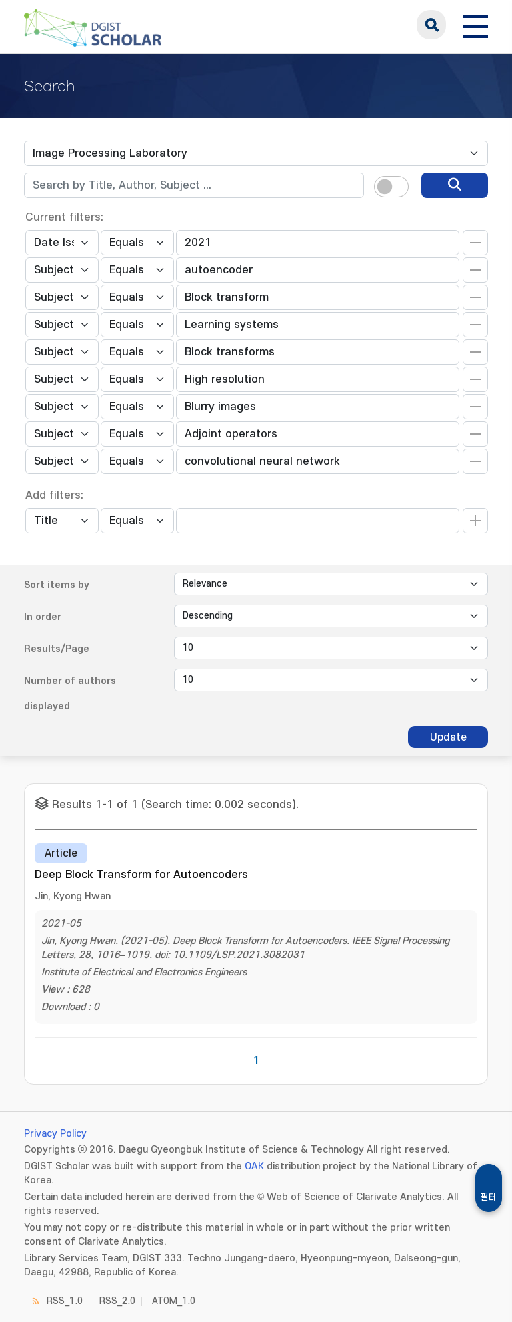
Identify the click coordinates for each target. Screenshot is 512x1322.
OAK (254, 1166)
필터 (489, 1197)
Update (448, 737)
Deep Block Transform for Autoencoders (141, 875)
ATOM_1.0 (173, 1301)
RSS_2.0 (117, 1301)
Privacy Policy (55, 1133)
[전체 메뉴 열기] (475, 24)
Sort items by (56, 585)
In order (42, 617)
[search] (454, 185)
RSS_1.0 (65, 1301)
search (431, 24)
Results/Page (56, 649)
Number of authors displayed (70, 693)
